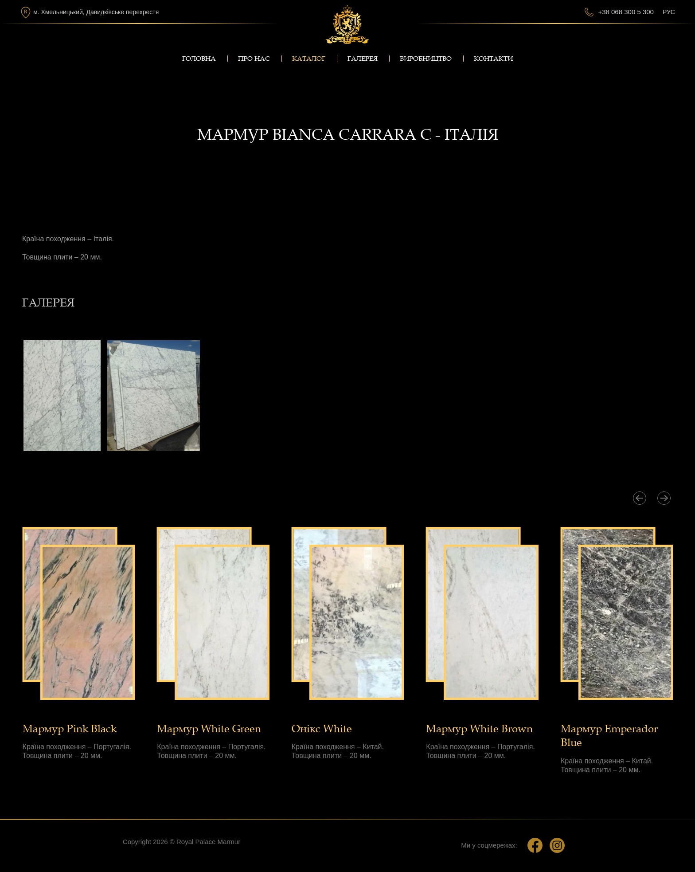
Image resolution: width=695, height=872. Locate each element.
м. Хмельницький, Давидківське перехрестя (96, 12)
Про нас (254, 59)
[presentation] (639, 498)
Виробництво (426, 59)
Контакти (493, 59)
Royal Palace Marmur (208, 841)
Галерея (363, 59)
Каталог (308, 59)
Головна (199, 59)
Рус (669, 12)
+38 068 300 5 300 (626, 12)
